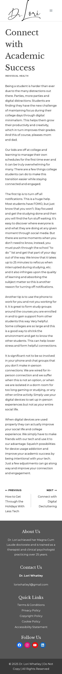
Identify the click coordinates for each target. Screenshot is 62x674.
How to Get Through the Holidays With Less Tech (16, 500)
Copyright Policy (31, 616)
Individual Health (16, 76)
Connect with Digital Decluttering (45, 498)
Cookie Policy (31, 621)
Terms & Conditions (31, 605)
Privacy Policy (31, 610)
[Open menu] (51, 10)
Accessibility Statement (31, 627)
